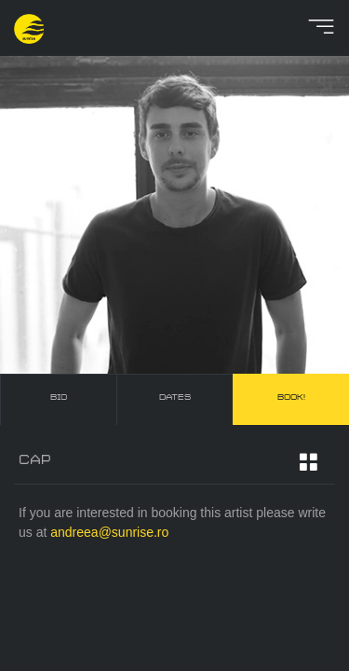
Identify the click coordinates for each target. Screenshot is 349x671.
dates (175, 397)
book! (291, 397)
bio (58, 397)
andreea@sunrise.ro (109, 532)
